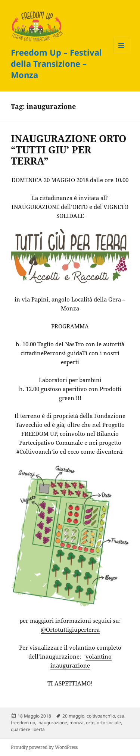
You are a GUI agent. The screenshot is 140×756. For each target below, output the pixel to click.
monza (76, 722)
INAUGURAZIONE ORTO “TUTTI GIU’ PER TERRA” (68, 150)
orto (90, 722)
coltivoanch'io (101, 716)
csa (120, 716)
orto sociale (109, 722)
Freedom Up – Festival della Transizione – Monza (56, 63)
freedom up (23, 722)
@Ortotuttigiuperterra (70, 629)
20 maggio (73, 716)
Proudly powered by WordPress (44, 747)
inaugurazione (52, 722)
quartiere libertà (28, 729)
